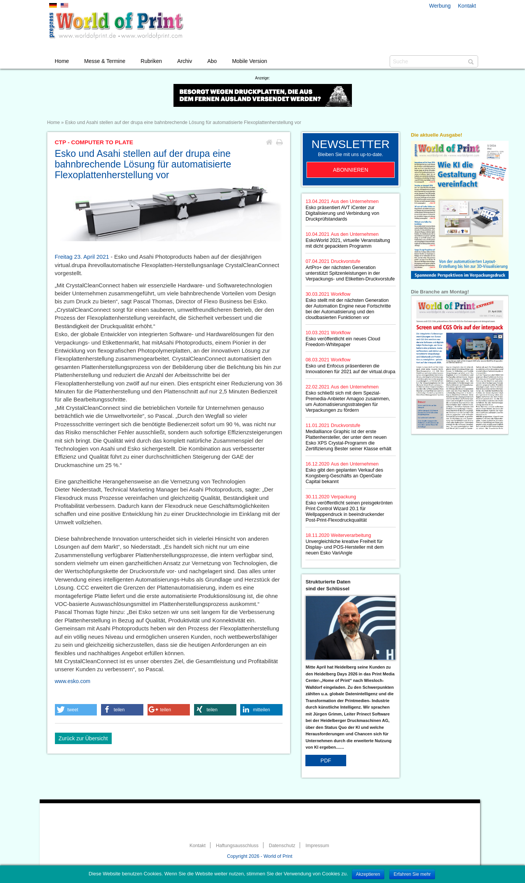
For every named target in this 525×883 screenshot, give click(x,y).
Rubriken (151, 61)
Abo (212, 61)
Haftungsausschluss (237, 845)
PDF (326, 760)
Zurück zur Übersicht (83, 738)
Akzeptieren (368, 874)
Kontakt (467, 6)
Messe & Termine (104, 61)
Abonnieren (350, 170)
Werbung (440, 6)
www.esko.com (72, 681)
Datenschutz (282, 845)
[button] (76, 709)
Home (62, 61)
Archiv (184, 61)
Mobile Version (249, 61)
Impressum (317, 845)
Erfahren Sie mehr (411, 874)
